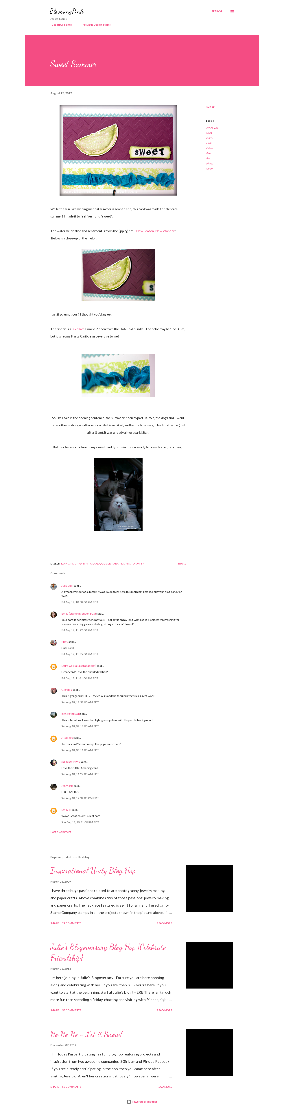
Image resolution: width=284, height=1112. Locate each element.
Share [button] (210, 107)
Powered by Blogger (142, 1101)
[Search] (217, 11)
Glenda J (66, 689)
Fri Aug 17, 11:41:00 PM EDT (79, 678)
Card (209, 132)
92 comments (71, 923)
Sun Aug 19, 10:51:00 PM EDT (80, 822)
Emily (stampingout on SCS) (78, 613)
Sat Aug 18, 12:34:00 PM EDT (80, 798)
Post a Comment (60, 831)
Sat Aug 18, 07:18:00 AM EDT (80, 726)
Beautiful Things (60, 24)
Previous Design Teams (94, 24)
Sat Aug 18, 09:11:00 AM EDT (80, 750)
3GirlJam (78, 329)
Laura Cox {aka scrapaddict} (78, 665)
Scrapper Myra (70, 761)
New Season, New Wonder (155, 231)
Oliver (209, 148)
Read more (164, 923)
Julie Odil (67, 585)
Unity (209, 168)
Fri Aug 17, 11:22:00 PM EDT (79, 630)
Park (208, 153)
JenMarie (67, 785)
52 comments (71, 1086)
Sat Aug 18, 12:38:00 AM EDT (80, 702)
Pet (208, 158)
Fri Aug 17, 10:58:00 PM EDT (79, 602)
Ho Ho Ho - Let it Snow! (86, 1034)
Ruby (64, 641)
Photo (209, 163)
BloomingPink (66, 11)
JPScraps (67, 737)
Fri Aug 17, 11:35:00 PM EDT (79, 654)
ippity (209, 137)
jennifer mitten (70, 713)
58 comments (71, 1010)
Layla (209, 143)
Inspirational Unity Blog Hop (93, 870)
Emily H (66, 809)
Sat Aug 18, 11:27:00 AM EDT (80, 774)
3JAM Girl (212, 127)
